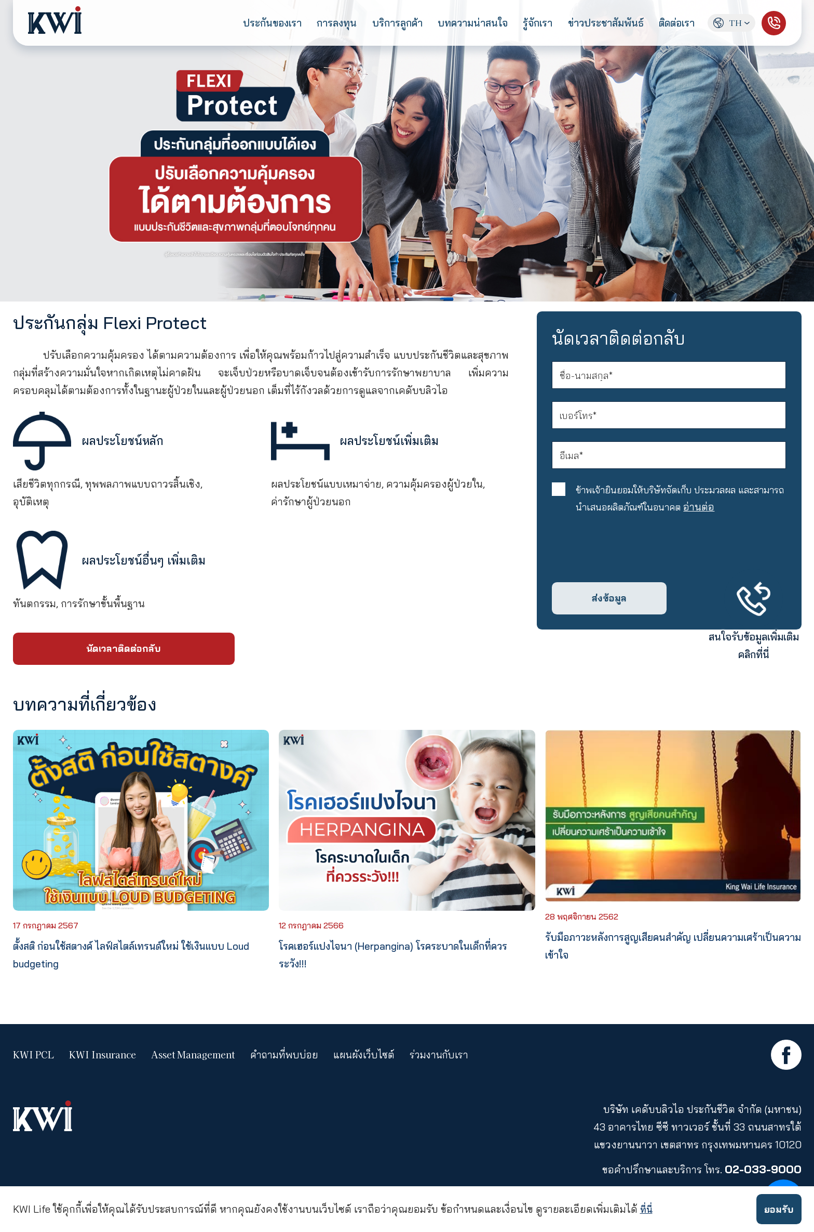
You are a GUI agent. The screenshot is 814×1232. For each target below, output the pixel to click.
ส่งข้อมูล (609, 613)
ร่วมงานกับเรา (446, 1057)
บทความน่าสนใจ (465, 23)
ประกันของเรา (263, 23)
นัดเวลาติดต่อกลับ (124, 650)
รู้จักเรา (532, 23)
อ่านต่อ (750, 520)
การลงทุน (328, 23)
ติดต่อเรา (672, 23)
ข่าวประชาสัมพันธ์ (600, 23)
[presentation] (632, 562)
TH (731, 23)
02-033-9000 (763, 1171)
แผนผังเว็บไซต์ (367, 1057)
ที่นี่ (647, 1208)
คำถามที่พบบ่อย (285, 1057)
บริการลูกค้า (388, 23)
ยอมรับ (777, 1208)
